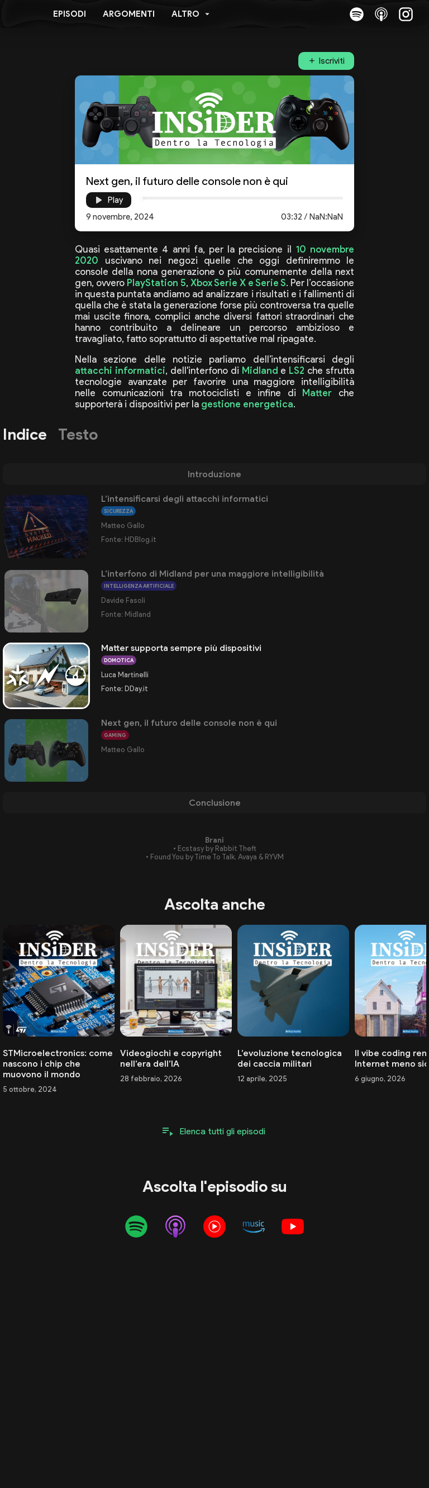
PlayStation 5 (156, 282)
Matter (317, 392)
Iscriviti (332, 61)
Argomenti (129, 14)
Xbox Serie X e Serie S (238, 282)
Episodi (69, 14)
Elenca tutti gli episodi (222, 1131)
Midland (260, 370)
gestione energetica (247, 404)
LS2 (296, 370)
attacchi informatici (120, 370)
